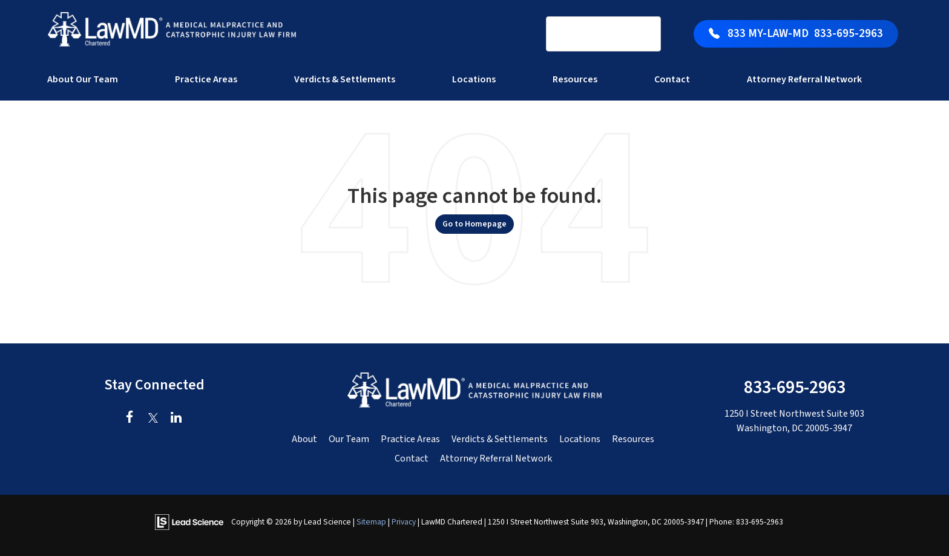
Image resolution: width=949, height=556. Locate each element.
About (304, 439)
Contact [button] (672, 79)
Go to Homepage (474, 224)
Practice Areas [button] (206, 79)
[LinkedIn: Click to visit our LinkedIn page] (175, 418)
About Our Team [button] (82, 79)
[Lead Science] (189, 521)
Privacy (404, 522)
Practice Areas (410, 439)
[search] (587, 34)
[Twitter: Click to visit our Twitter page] (152, 418)
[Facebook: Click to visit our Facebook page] (129, 418)
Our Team (349, 439)
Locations (579, 439)
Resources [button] (575, 79)
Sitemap (371, 522)
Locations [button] (474, 79)
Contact (412, 458)
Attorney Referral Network (804, 79)
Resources (633, 439)
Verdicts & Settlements (344, 79)
